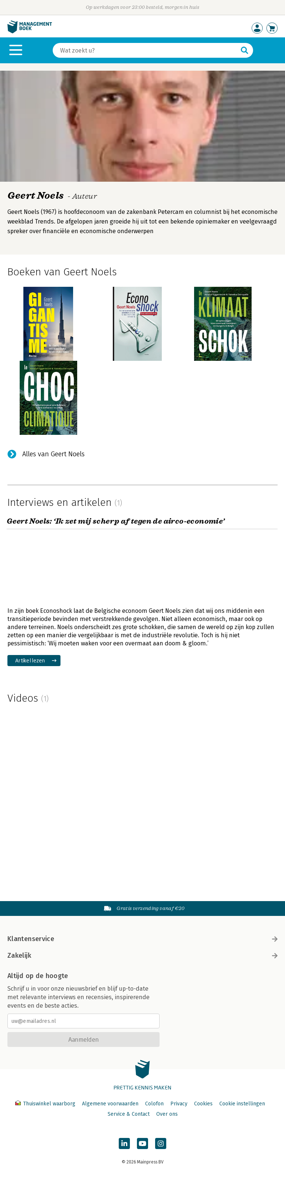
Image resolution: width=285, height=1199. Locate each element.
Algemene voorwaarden (110, 1104)
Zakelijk (142, 955)
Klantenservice (142, 939)
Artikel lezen (30, 660)
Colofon (154, 1104)
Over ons (167, 1114)
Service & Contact (129, 1114)
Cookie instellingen (242, 1104)
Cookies (203, 1104)
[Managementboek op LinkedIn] (124, 1143)
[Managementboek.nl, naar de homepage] (29, 31)
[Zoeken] (145, 50)
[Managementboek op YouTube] (142, 1143)
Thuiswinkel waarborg (46, 1104)
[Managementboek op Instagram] (160, 1143)
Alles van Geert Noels (53, 454)
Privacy (178, 1104)
